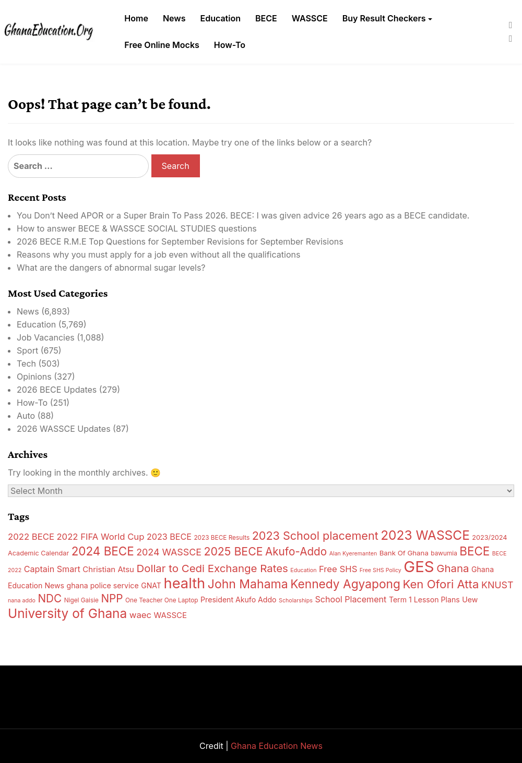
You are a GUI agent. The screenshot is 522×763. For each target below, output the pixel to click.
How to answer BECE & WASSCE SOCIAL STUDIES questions (137, 228)
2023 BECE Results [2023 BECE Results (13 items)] (222, 537)
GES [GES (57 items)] (419, 567)
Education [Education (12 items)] (303, 570)
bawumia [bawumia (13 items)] (444, 553)
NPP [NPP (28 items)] (112, 598)
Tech (26, 363)
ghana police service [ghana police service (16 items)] (102, 585)
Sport (27, 350)
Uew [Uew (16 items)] (470, 599)
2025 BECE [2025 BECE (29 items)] (233, 551)
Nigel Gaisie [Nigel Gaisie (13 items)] (81, 600)
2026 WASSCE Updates (64, 428)
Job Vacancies (46, 337)
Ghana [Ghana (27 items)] (452, 568)
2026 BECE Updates (57, 389)
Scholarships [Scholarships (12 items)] (296, 600)
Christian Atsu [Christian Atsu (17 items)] (108, 569)
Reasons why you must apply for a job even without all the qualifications (158, 254)
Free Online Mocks (161, 45)
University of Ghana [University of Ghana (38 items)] (67, 613)
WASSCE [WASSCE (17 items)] (170, 615)
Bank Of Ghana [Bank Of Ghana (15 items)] (404, 553)
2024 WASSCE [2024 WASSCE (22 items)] (168, 552)
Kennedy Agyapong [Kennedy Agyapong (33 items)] (345, 584)
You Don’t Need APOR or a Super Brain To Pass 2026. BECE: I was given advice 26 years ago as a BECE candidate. (243, 215)
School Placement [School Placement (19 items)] (350, 599)
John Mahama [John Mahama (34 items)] (248, 584)
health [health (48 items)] (184, 583)
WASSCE (310, 18)
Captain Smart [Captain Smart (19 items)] (52, 569)
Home (136, 18)
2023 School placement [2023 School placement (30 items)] (315, 535)
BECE (266, 18)
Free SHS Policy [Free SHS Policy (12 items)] (380, 570)
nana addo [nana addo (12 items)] (21, 600)
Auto (26, 415)
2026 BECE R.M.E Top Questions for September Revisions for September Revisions (180, 241)
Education (220, 18)
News (174, 18)
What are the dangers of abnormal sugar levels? (111, 267)
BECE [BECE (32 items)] (474, 551)
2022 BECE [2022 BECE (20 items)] (31, 536)
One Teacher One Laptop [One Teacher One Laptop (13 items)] (161, 600)
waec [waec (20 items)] (140, 615)
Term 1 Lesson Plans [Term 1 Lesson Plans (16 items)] (424, 599)
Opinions (34, 376)
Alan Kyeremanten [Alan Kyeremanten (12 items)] (353, 553)
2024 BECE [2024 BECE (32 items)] (103, 551)
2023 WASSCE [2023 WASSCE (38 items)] (425, 535)
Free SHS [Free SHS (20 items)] (338, 569)
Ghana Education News (277, 746)
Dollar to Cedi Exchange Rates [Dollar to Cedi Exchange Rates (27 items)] (212, 568)
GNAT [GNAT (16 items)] (151, 585)
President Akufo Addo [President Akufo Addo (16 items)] (238, 599)
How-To (229, 45)
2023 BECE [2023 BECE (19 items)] (169, 536)
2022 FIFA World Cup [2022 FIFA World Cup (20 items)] (100, 536)
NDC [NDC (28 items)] (50, 598)
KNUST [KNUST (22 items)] (497, 584)
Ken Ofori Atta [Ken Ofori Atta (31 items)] (440, 584)
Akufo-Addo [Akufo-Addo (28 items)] (296, 551)
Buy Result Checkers (384, 18)
